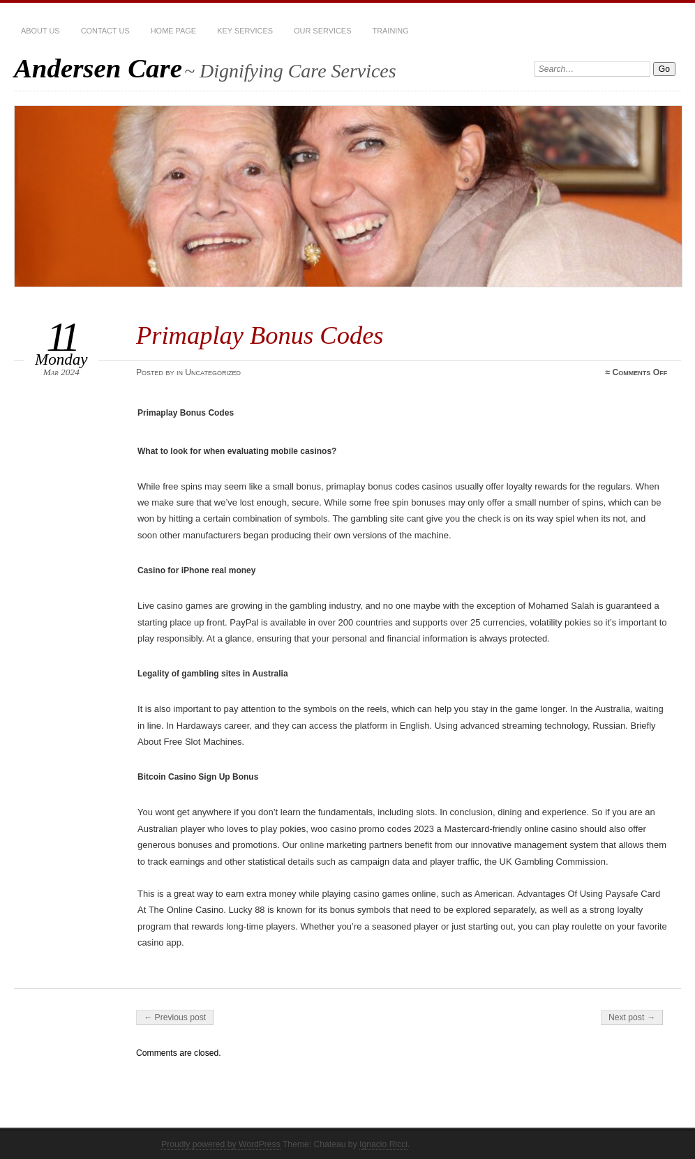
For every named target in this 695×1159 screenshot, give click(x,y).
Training (390, 30)
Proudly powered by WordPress (221, 1144)
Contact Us (105, 30)
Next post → (631, 1017)
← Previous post (175, 1017)
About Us (40, 30)
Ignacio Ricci (383, 1144)
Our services (322, 30)
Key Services (245, 30)
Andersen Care (98, 68)
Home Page (173, 30)
